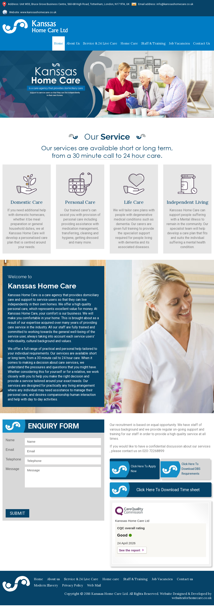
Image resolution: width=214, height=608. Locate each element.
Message (12, 470)
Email (10, 451)
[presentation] (53, 500)
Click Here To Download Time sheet (167, 492)
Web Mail (94, 588)
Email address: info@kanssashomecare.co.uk (166, 4)
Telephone (13, 460)
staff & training (153, 45)
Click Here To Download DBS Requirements (191, 470)
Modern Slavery (46, 588)
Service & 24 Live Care (100, 45)
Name (10, 441)
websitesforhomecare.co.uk (190, 601)
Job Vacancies (179, 45)
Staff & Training (135, 582)
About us (73, 45)
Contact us (201, 45)
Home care (129, 45)
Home (58, 45)
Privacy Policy (72, 588)
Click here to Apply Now (142, 470)
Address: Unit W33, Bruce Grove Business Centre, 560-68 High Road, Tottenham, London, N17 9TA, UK (69, 4)
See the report (129, 553)
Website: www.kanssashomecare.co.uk (33, 13)
